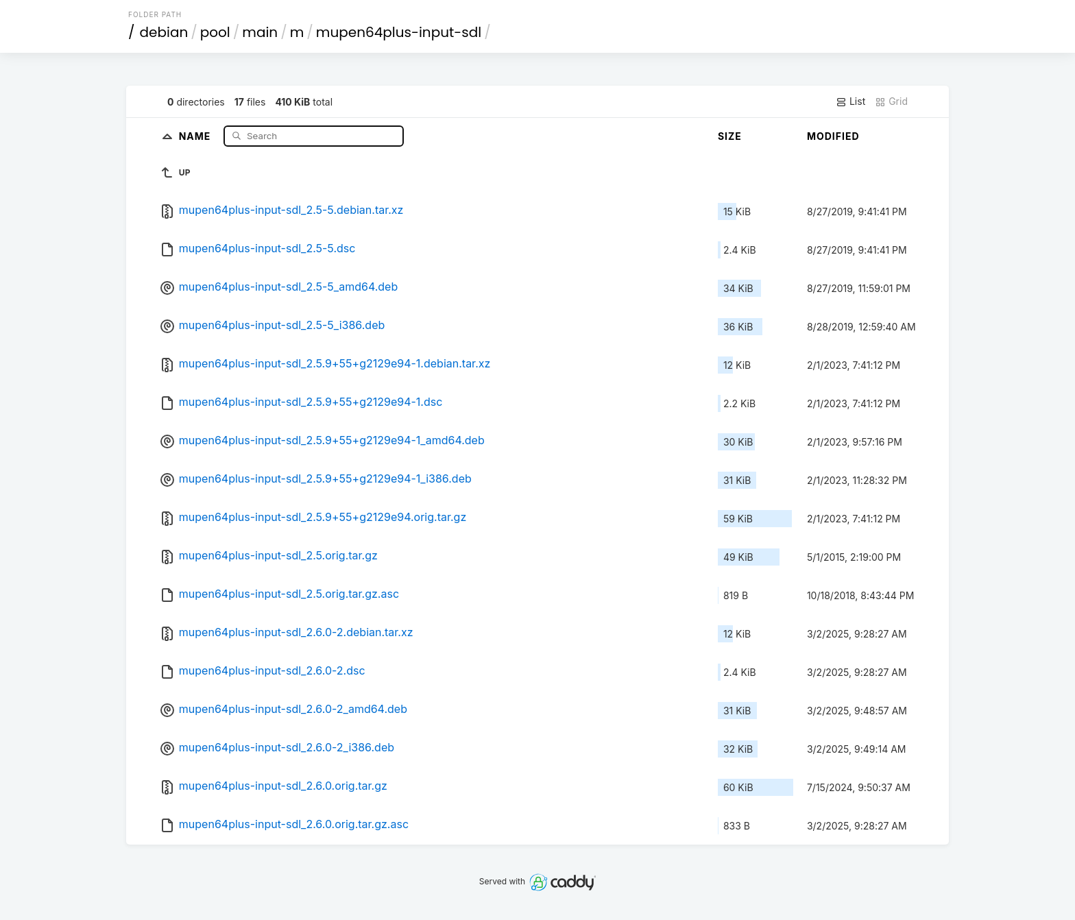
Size (730, 136)
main (260, 32)
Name (196, 135)
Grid (891, 101)
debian (164, 32)
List (850, 101)
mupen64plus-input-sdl (398, 32)
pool (215, 32)
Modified (833, 136)
